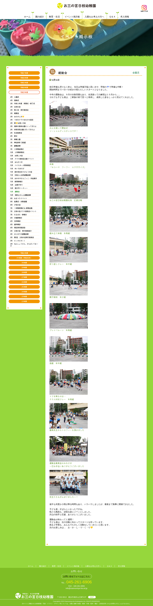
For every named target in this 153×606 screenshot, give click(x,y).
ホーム (27, 17)
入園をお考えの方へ (94, 17)
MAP (92, 597)
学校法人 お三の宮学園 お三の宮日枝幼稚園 (76, 6)
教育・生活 (54, 17)
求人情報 (124, 17)
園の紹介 (39, 17)
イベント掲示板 (72, 17)
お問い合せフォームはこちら (76, 576)
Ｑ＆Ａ (112, 17)
